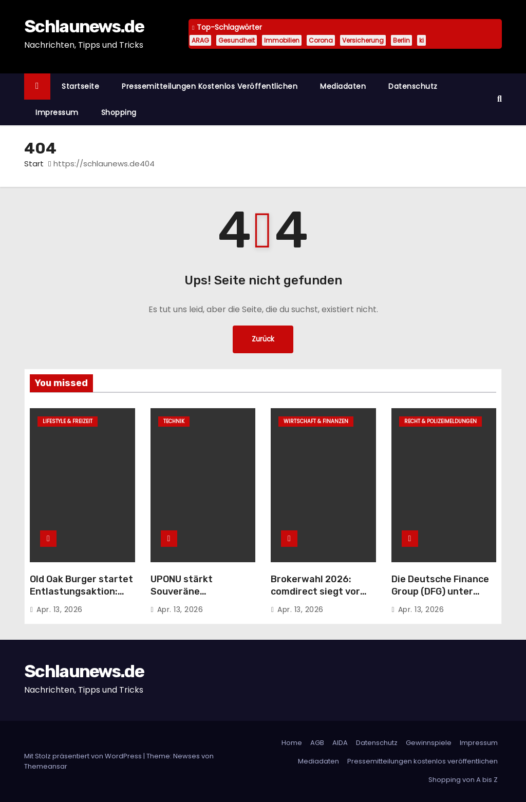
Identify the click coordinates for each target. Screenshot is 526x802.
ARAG (200, 40)
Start (34, 163)
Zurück (263, 339)
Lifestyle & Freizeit (67, 421)
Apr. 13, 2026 (59, 609)
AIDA (340, 743)
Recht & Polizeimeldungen (440, 421)
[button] (499, 99)
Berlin (401, 40)
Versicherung (363, 40)
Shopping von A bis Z (463, 780)
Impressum (57, 112)
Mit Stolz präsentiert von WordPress (83, 756)
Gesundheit (236, 40)
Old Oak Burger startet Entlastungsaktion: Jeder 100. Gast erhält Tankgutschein (81, 598)
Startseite (80, 86)
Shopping (119, 112)
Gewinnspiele (429, 743)
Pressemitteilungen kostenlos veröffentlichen (209, 86)
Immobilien (281, 40)
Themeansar (45, 766)
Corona (321, 40)
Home (291, 743)
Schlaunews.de (84, 26)
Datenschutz (413, 86)
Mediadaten (343, 86)
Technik (173, 421)
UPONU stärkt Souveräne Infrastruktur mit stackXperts (190, 598)
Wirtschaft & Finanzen (316, 421)
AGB (317, 743)
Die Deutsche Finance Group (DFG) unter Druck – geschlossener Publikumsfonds (442, 598)
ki (421, 40)
